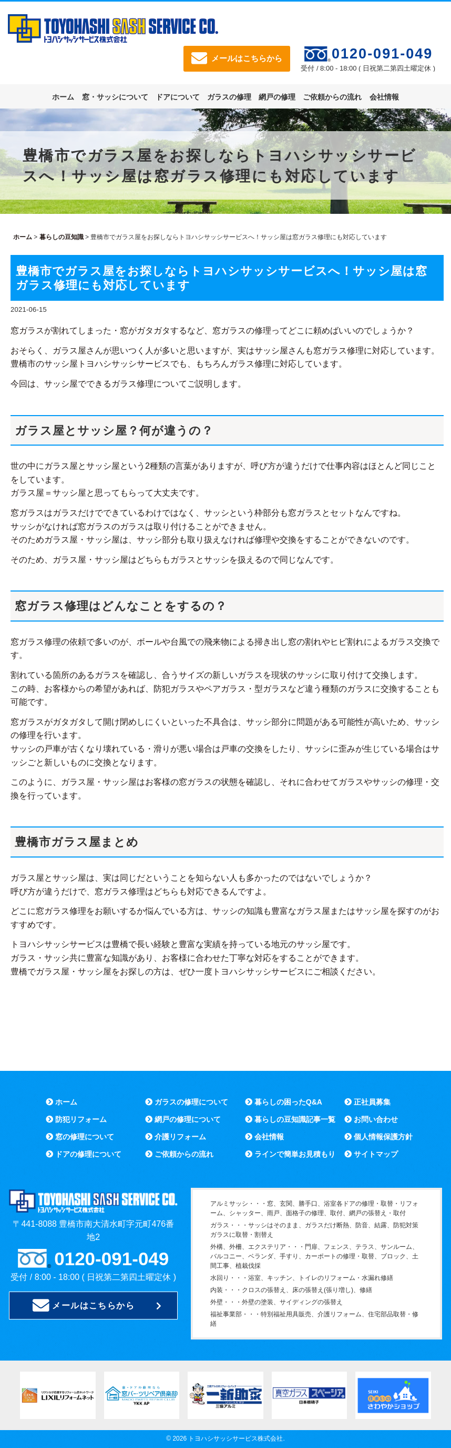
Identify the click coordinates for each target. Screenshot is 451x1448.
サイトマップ (371, 1154)
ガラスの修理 (229, 97)
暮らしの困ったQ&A (283, 1102)
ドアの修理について (83, 1154)
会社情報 (384, 97)
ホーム (63, 97)
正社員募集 (367, 1102)
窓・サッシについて (115, 97)
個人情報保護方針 (378, 1136)
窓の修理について (80, 1136)
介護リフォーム (175, 1136)
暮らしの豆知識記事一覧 (290, 1119)
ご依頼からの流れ (332, 97)
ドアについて (178, 97)
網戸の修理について (183, 1119)
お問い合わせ (371, 1119)
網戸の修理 (277, 97)
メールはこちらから (236, 58)
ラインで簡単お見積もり (290, 1154)
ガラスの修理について (186, 1102)
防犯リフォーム (76, 1119)
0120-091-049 (382, 54)
